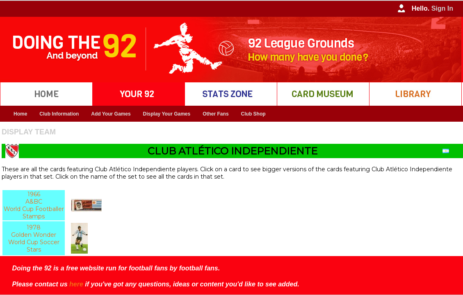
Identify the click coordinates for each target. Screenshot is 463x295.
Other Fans (215, 114)
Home (20, 114)
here (76, 284)
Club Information (59, 114)
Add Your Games (110, 114)
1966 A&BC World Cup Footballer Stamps (34, 205)
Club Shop (253, 114)
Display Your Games (167, 114)
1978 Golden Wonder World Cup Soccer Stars (33, 238)
